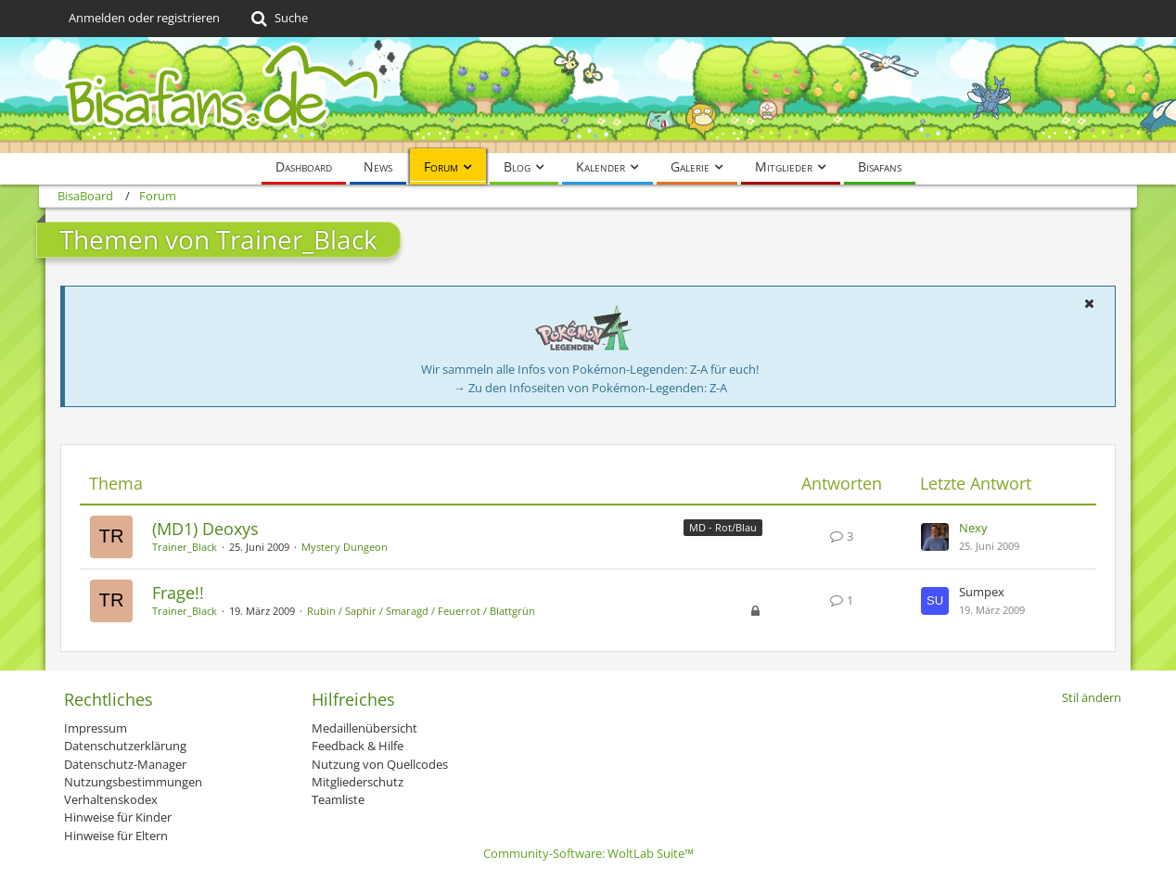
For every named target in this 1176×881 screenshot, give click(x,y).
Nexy (973, 527)
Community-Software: (588, 853)
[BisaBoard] (588, 95)
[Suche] (278, 18)
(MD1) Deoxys (205, 528)
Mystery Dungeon (344, 547)
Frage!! (178, 592)
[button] (1088, 303)
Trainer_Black (184, 547)
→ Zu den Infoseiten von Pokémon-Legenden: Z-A (590, 387)
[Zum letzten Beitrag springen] (935, 537)
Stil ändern (1091, 697)
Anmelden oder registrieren (144, 17)
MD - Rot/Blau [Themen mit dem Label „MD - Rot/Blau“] (723, 527)
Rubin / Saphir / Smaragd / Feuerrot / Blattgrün (421, 611)
